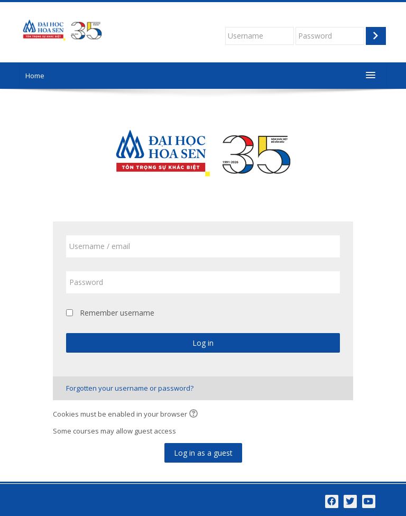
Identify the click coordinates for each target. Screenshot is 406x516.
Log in (203, 343)
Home (34, 75)
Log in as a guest (203, 453)
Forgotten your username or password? (129, 388)
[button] (195, 414)
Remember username (117, 313)
